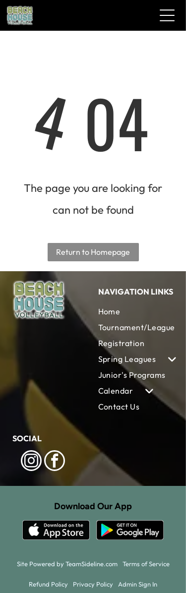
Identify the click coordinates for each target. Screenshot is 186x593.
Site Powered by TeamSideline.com (67, 564)
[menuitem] (136, 311)
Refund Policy (48, 584)
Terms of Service (146, 564)
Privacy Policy (93, 584)
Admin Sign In (137, 584)
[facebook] (54, 462)
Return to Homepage (93, 252)
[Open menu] (167, 15)
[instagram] (31, 462)
